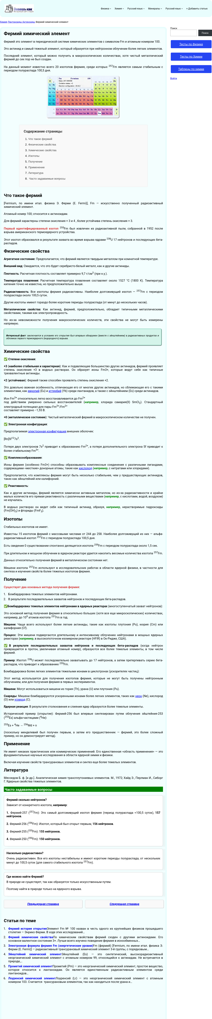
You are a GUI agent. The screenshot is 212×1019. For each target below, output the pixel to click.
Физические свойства (42, 144)
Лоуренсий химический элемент (32, 978)
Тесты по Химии (191, 56)
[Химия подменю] (123, 8)
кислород (85, 468)
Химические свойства (42, 150)
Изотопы (33, 155)
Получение (35, 161)
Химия (3, 22)
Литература (35, 172)
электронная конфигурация (47, 431)
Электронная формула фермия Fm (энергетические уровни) (50, 945)
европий (33, 391)
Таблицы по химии (191, 69)
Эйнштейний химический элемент (35, 954)
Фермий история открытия (27, 928)
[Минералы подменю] (161, 8)
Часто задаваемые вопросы (46, 178)
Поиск (173, 28)
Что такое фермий (40, 138)
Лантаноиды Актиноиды (21, 22)
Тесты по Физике (191, 44)
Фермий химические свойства (30, 937)
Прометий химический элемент (30, 966)
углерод (19, 699)
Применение (36, 167)
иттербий (55, 391)
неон (138, 696)
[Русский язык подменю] (144, 8)
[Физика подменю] (110, 8)
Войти (173, 78)
